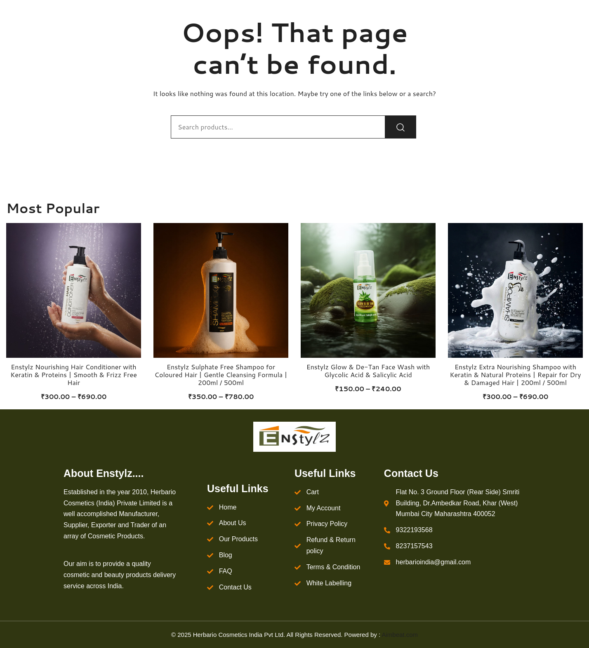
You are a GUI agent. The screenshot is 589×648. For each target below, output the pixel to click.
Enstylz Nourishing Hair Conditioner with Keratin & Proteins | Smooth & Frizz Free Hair (73, 374)
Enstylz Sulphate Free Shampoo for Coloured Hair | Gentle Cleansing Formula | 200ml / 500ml (221, 374)
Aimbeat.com (400, 634)
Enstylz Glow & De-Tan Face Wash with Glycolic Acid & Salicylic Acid (368, 370)
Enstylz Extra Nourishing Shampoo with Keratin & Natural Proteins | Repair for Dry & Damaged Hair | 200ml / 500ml (515, 374)
